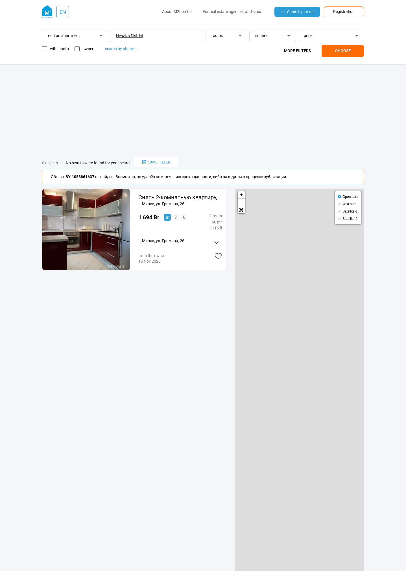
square (261, 35)
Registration (344, 11)
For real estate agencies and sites (232, 11)
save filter (156, 162)
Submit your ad (297, 12)
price (308, 35)
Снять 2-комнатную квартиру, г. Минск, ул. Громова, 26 (180, 197)
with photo (59, 49)
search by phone (121, 49)
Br (168, 217)
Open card (350, 197)
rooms (217, 35)
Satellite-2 (349, 219)
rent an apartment (64, 35)
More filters (297, 50)
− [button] (241, 202)
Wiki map (349, 204)
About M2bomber (177, 11)
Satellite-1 (349, 211)
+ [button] (241, 195)
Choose (343, 50)
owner (87, 49)
